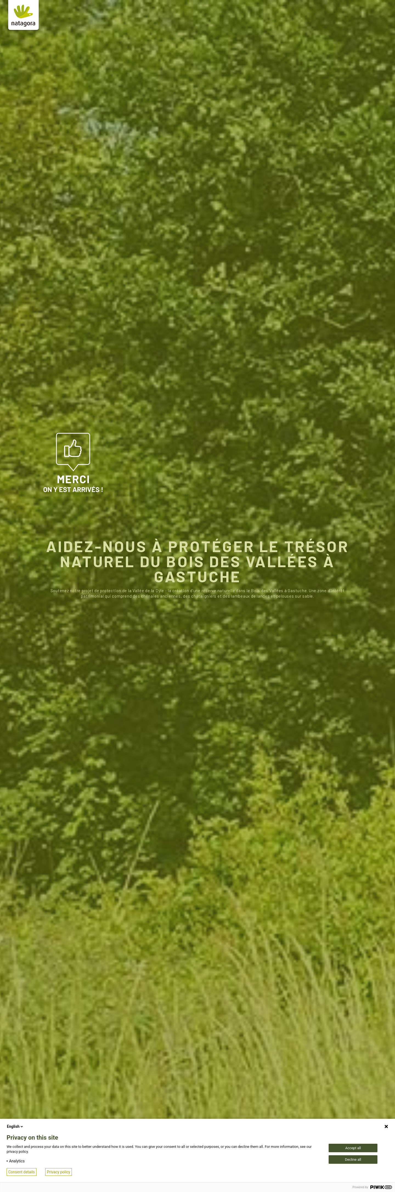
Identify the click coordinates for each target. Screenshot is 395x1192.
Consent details (21, 1172)
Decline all (353, 1159)
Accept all (353, 1148)
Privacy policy (58, 1172)
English (15, 1126)
